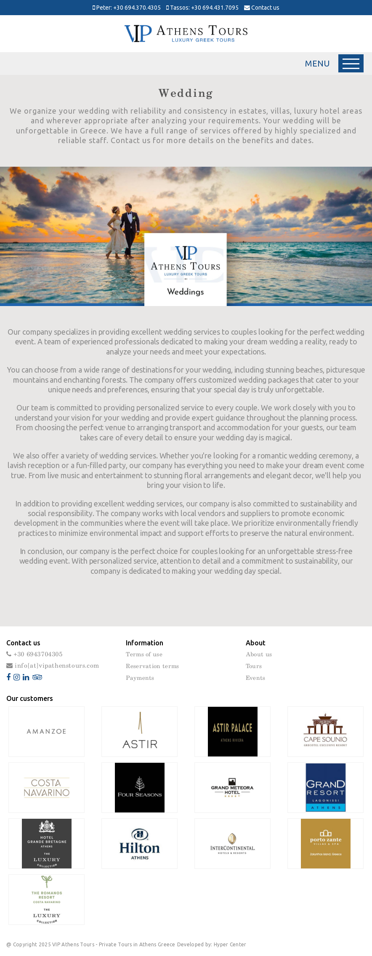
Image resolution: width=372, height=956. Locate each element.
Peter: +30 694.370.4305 (127, 7)
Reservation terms (152, 666)
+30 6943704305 (34, 654)
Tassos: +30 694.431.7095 (202, 7)
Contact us (261, 7)
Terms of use (144, 655)
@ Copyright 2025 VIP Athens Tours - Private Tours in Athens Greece (90, 944)
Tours (254, 666)
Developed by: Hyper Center (212, 944)
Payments (140, 678)
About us (259, 655)
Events (256, 678)
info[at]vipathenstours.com (52, 666)
